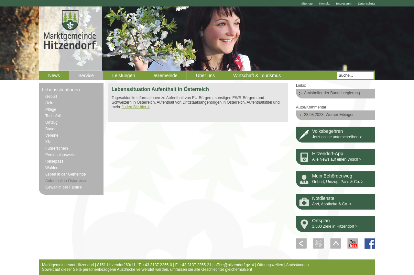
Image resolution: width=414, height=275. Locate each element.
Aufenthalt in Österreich (65, 180)
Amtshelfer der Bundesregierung (332, 93)
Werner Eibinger (340, 114)
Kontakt (324, 3)
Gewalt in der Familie (63, 187)
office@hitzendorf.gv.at (234, 265)
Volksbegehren (327, 131)
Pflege (50, 109)
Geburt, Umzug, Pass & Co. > (337, 181)
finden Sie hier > (136, 107)
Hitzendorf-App (327, 153)
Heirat (50, 103)
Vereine (52, 135)
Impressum (343, 3)
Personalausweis (60, 155)
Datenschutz (366, 3)
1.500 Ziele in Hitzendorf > (334, 226)
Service (86, 75)
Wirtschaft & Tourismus (257, 75)
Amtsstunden (297, 265)
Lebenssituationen (61, 89)
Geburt (51, 96)
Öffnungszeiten (270, 265)
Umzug (51, 122)
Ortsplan (321, 220)
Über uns (205, 75)
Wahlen (51, 168)
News (54, 75)
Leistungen (123, 75)
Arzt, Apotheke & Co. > (332, 204)
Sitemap (306, 3)
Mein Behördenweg (332, 175)
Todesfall (52, 116)
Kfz (48, 142)
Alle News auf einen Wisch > (336, 159)
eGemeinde (165, 75)
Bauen (51, 129)
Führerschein (56, 148)
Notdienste (323, 198)
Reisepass (54, 161)
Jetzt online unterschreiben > (337, 137)
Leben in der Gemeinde (65, 174)
